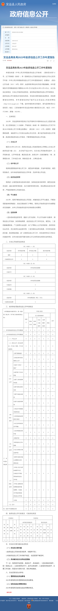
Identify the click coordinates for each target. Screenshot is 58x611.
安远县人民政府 (16, 4)
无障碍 (54, 4)
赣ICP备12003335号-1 (11, 600)
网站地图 (51, 600)
